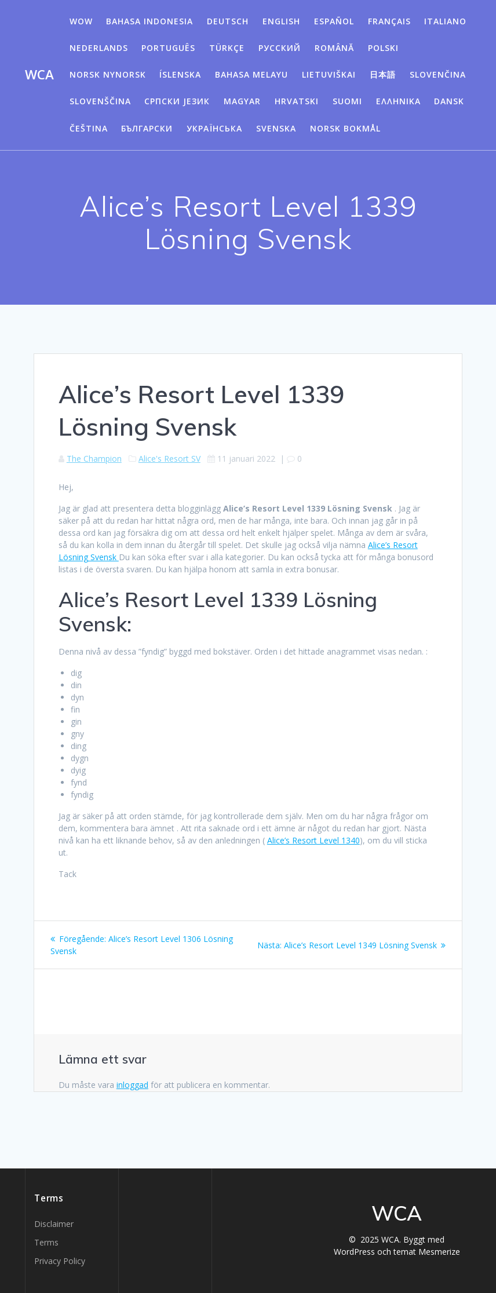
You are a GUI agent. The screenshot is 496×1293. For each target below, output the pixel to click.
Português (168, 47)
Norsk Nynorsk (108, 74)
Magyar (242, 101)
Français (389, 21)
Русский (279, 47)
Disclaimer (54, 1223)
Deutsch (228, 21)
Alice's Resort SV (169, 458)
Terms (46, 1242)
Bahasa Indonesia (149, 21)
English (281, 21)
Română (334, 47)
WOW (81, 21)
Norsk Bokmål (345, 128)
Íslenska (180, 74)
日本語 (383, 74)
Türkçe (227, 47)
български (147, 128)
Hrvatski (297, 101)
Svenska (276, 128)
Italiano (445, 21)
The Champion (94, 458)
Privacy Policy (59, 1260)
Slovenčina (438, 74)
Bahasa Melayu (251, 74)
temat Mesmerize (426, 1251)
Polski (383, 47)
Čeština (89, 128)
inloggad (132, 1084)
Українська (214, 128)
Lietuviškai (329, 74)
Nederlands (99, 47)
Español (334, 21)
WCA (39, 74)
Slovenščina (100, 101)
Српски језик (177, 101)
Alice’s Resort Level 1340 (313, 840)
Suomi (347, 101)
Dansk (449, 101)
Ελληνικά (398, 101)
